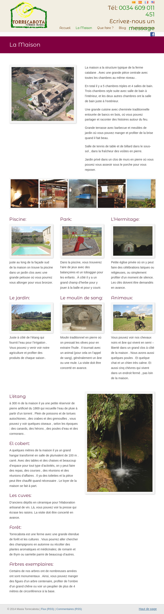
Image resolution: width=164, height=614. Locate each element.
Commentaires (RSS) (69, 609)
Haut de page (148, 609)
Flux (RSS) (47, 609)
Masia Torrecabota (28, 14)
